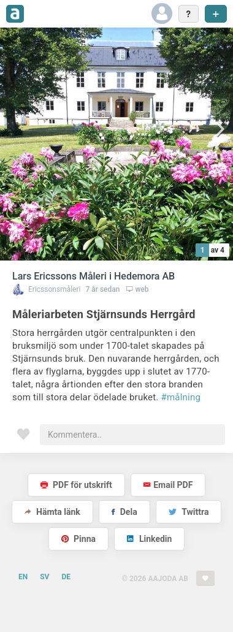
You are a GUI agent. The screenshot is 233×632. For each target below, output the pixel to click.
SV (44, 577)
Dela (124, 512)
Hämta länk (52, 512)
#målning (181, 397)
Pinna (78, 539)
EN (23, 577)
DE (66, 577)
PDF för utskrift (76, 485)
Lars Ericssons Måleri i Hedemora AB (93, 276)
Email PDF (168, 485)
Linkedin (149, 539)
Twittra (188, 512)
